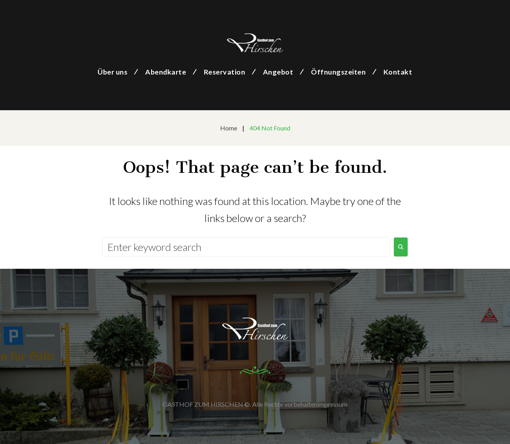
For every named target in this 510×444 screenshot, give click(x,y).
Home (228, 128)
